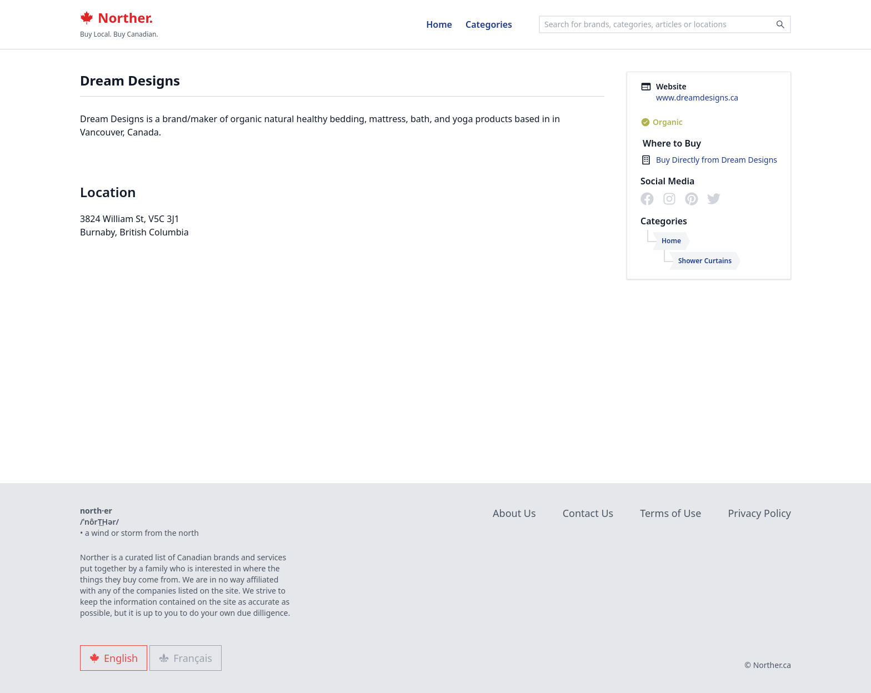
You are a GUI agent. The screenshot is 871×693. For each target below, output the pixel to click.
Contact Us (588, 513)
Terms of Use (670, 513)
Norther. (116, 18)
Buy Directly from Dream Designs (716, 159)
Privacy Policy (759, 513)
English (113, 658)
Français (185, 658)
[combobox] (665, 24)
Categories (488, 24)
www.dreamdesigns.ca (697, 97)
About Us (514, 513)
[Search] (780, 24)
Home (439, 24)
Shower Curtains (705, 260)
